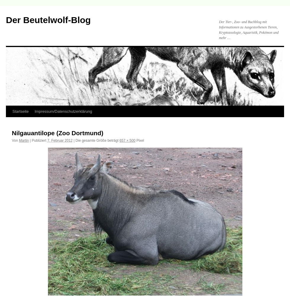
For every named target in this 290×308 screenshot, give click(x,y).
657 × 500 (128, 140)
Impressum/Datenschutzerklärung (63, 111)
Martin (24, 140)
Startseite (20, 111)
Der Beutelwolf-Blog (48, 20)
